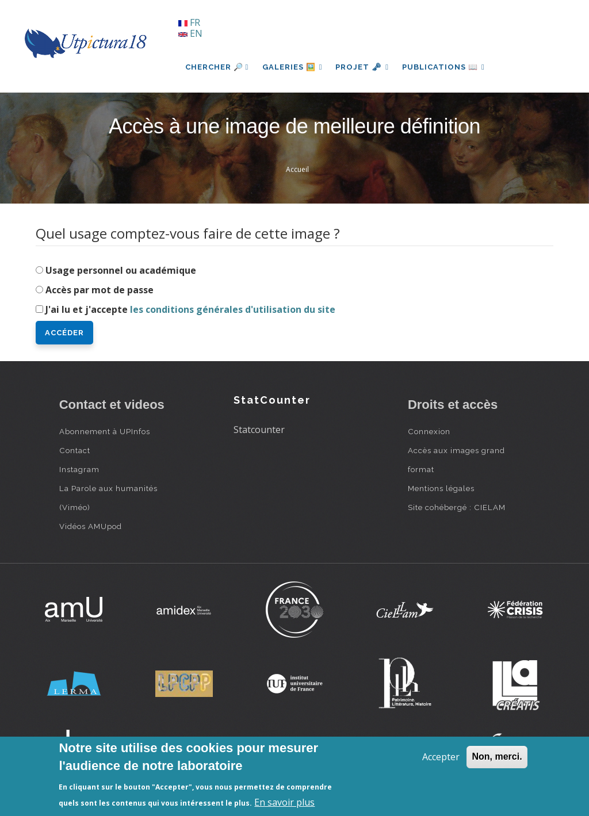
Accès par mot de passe (99, 290)
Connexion (429, 431)
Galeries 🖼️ (292, 67)
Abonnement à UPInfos (104, 431)
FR (189, 22)
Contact (74, 450)
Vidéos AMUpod (90, 526)
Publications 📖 (445, 67)
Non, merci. (497, 756)
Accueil (297, 169)
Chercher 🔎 (217, 67)
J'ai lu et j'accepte (190, 309)
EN (190, 33)
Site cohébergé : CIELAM (457, 507)
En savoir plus (284, 802)
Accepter (441, 756)
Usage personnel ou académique (120, 270)
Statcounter (259, 429)
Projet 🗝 (363, 67)
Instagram (79, 469)
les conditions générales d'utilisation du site (232, 309)
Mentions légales (441, 488)
